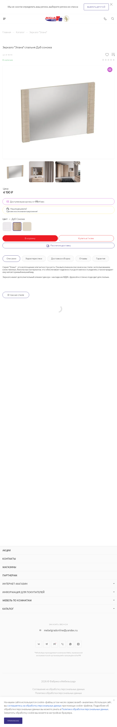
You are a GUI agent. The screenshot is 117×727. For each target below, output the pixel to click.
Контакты (9, 558)
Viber (62, 644)
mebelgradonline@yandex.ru (61, 630)
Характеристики (34, 258)
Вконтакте (38, 644)
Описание (11, 258)
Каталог (8, 608)
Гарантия (100, 258)
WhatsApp (70, 644)
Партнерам (9, 575)
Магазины (9, 567)
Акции (6, 550)
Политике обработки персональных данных (85, 709)
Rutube (54, 644)
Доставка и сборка (60, 258)
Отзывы (83, 258)
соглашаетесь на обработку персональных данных (34, 705)
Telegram (46, 644)
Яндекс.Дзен (78, 644)
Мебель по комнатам (17, 600)
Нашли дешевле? (18, 209)
